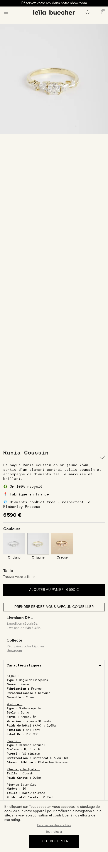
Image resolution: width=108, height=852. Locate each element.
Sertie (25, 713)
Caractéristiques (24, 665)
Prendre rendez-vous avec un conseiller (54, 607)
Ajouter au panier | (54, 590)
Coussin (28, 773)
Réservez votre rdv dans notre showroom (54, 3)
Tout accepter (54, 841)
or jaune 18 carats (38, 721)
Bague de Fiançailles (33, 680)
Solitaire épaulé (30, 708)
